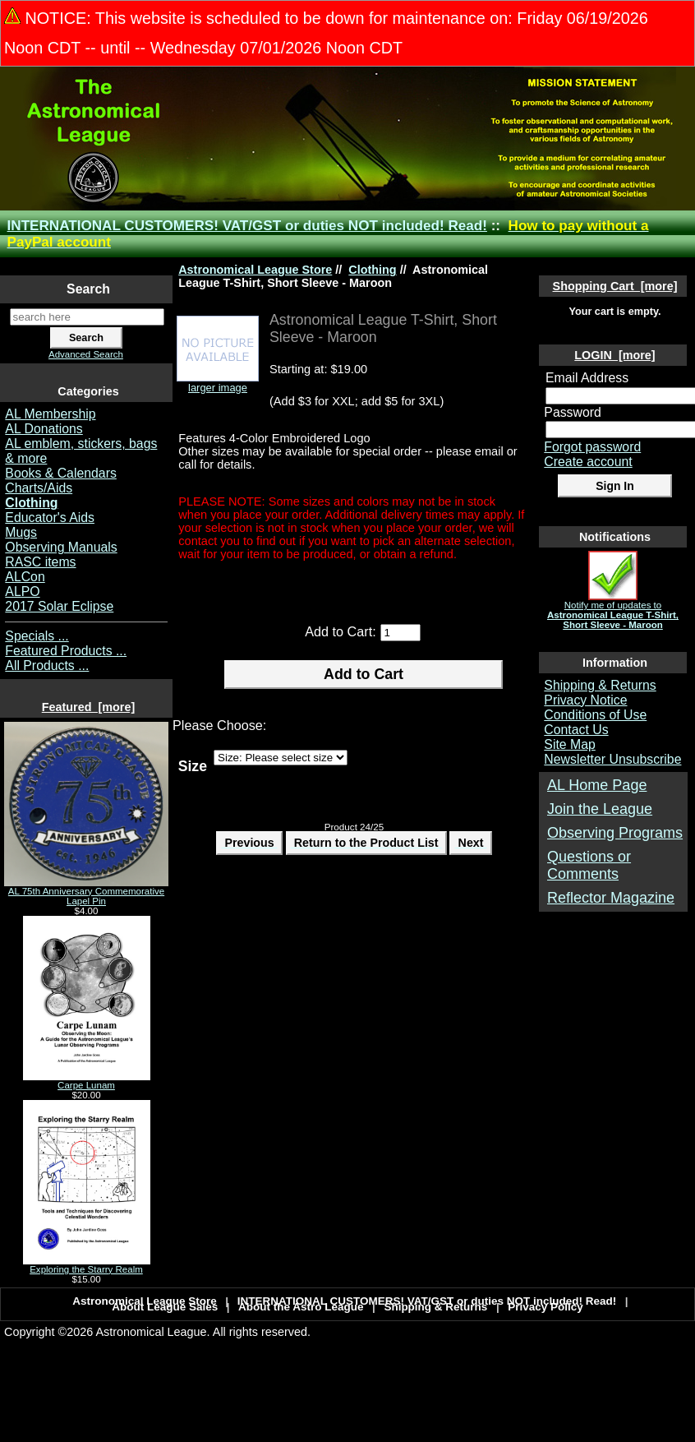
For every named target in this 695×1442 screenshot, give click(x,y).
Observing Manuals (61, 547)
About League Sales (165, 1307)
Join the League (599, 809)
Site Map (569, 744)
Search (88, 289)
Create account (588, 462)
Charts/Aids (38, 488)
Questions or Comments (589, 865)
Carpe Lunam (86, 1081)
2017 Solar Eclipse (59, 606)
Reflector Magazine (610, 898)
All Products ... (47, 665)
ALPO (22, 592)
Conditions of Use (595, 715)
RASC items (40, 562)
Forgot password (592, 447)
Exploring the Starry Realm (86, 1265)
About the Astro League (301, 1307)
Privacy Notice (585, 700)
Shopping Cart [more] (615, 286)
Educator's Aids (49, 518)
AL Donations (43, 429)
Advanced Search (85, 354)
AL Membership (50, 414)
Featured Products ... (66, 651)
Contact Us (576, 730)
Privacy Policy (545, 1307)
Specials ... (36, 636)
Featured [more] (89, 707)
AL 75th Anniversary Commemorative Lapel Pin (86, 892)
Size (192, 765)
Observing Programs (615, 833)
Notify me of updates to (613, 611)
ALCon (24, 577)
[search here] (87, 317)
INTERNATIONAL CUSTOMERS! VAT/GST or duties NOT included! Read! (247, 225)
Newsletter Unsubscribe (612, 759)
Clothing (372, 269)
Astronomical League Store (255, 269)
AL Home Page (597, 785)
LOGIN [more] (614, 355)
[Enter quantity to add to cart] (400, 632)
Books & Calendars (61, 473)
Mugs (21, 532)
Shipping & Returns (600, 685)
